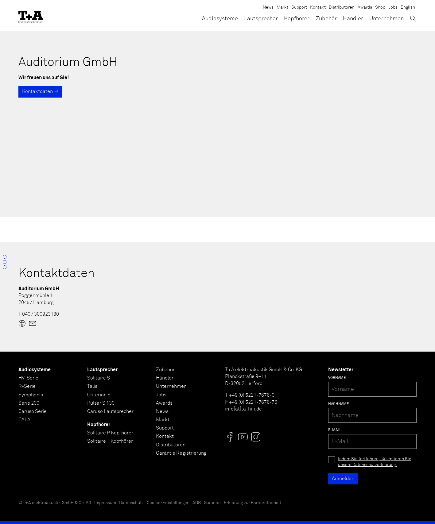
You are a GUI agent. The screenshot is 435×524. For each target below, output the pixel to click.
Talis (92, 386)
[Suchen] (413, 18)
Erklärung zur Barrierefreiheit (252, 503)
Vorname (337, 378)
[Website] (22, 323)
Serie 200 (28, 403)
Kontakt (318, 7)
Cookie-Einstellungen (168, 503)
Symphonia (30, 394)
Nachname (338, 404)
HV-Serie (28, 378)
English (408, 7)
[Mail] (32, 323)
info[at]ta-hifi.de (243, 408)
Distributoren (342, 7)
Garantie (212, 503)
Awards (365, 7)
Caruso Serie (32, 411)
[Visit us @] (230, 437)
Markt (282, 7)
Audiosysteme (220, 18)
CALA (24, 419)
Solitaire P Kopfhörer (110, 432)
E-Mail (334, 430)
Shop (380, 7)
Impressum (105, 503)
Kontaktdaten (37, 91)
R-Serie (27, 386)
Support (299, 7)
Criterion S (99, 394)
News (268, 7)
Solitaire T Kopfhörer (110, 441)
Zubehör (326, 18)
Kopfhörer (296, 18)
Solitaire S (98, 378)
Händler (353, 18)
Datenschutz (131, 503)
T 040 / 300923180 (38, 314)
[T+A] (30, 15)
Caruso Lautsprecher (110, 411)
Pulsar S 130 (101, 403)
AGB (196, 503)
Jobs (393, 7)
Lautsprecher (261, 18)
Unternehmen (386, 18)
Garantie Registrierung (181, 453)
